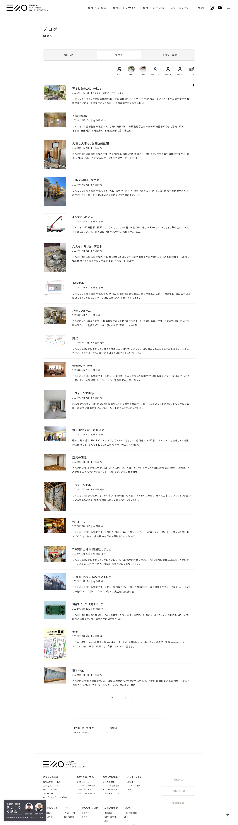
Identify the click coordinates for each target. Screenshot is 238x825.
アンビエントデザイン (86, 744)
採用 (106, 771)
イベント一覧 (69, 763)
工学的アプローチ (51, 736)
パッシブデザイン (84, 740)
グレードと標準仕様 (111, 736)
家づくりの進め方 (110, 740)
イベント (202, 7)
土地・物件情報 (130, 763)
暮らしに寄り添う (50, 740)
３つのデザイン (83, 732)
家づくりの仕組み (166, 7)
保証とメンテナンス (111, 744)
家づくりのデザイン (143, 7)
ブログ (119, 54)
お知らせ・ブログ (90, 758)
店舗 (129, 740)
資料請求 (178, 729)
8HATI (127, 767)
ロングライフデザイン (86, 736)
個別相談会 (178, 749)
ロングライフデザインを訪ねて (56, 748)
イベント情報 (169, 54)
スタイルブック (186, 7)
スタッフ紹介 (48, 767)
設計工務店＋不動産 (52, 732)
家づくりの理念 (121, 7)
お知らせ (68, 54)
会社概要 (47, 763)
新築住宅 (131, 732)
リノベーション (133, 736)
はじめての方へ (109, 732)
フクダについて (50, 758)
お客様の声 (48, 744)
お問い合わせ (178, 739)
